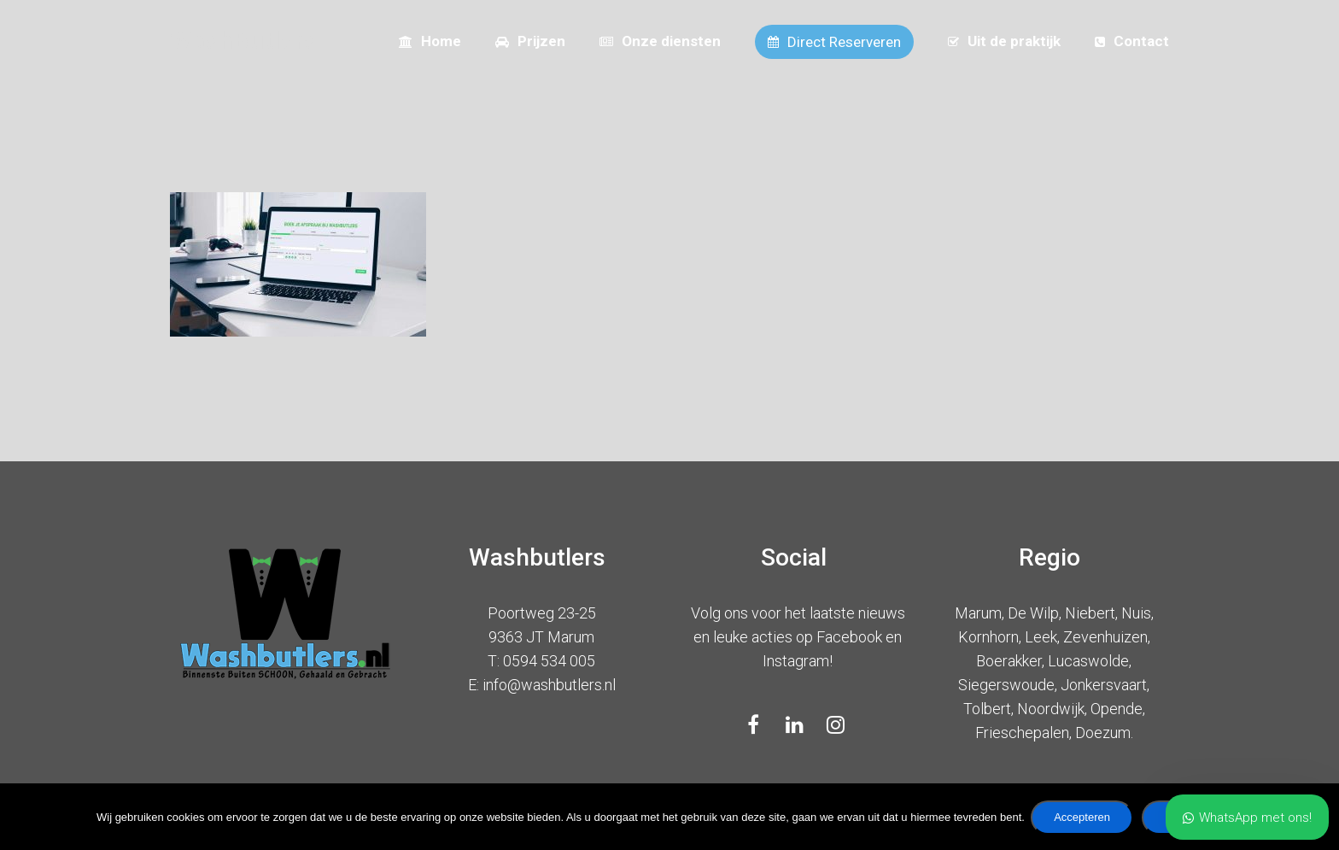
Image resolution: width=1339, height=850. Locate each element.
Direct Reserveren (834, 41)
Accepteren (1084, 819)
